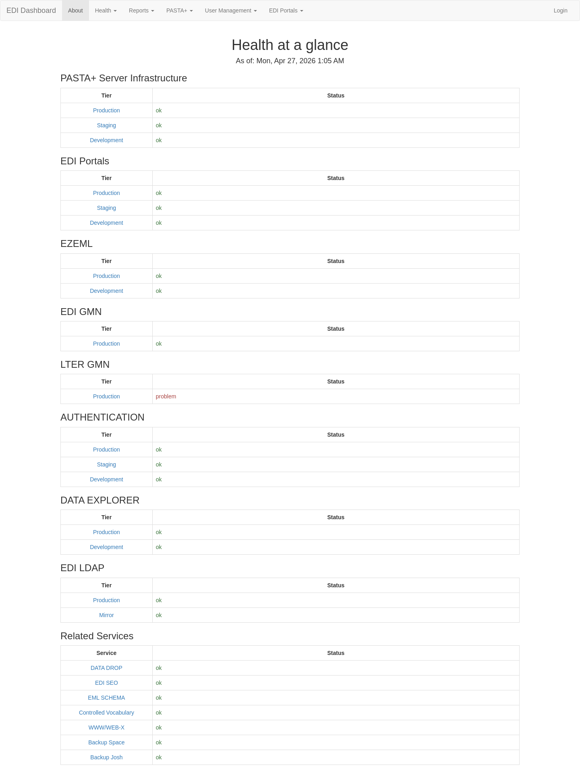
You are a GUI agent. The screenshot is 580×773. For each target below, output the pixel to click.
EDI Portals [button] (286, 10)
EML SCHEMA (106, 697)
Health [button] (106, 10)
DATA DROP (106, 668)
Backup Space (106, 742)
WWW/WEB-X (106, 727)
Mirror (106, 615)
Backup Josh (106, 757)
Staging (106, 125)
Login (561, 10)
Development (106, 140)
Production (106, 110)
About (75, 10)
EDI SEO (106, 683)
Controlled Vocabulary (106, 712)
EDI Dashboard (31, 10)
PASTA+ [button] (179, 10)
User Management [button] (231, 10)
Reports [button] (141, 10)
